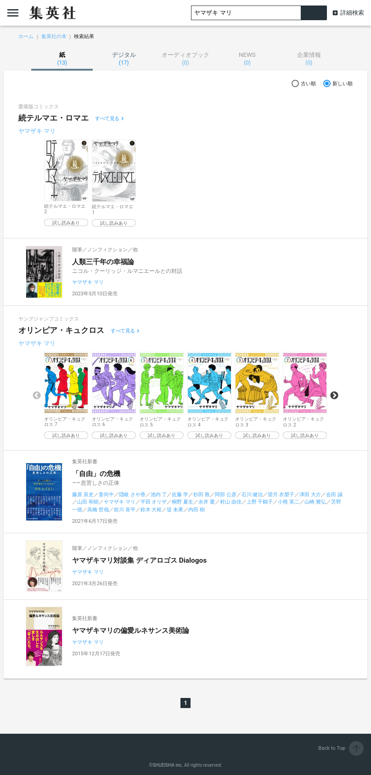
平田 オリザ (154, 502)
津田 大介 (310, 495)
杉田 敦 (201, 495)
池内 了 (159, 495)
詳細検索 (352, 12)
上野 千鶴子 (260, 502)
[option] (66, 183)
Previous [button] (37, 396)
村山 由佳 (231, 502)
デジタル (123, 58)
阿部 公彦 (225, 495)
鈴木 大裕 (151, 510)
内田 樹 (196, 510)
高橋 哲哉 (98, 510)
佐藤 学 (180, 495)
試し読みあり (66, 222)
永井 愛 (206, 502)
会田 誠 (334, 495)
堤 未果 (175, 510)
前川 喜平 (124, 510)
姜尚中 (106, 495)
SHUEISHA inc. (167, 765)
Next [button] (334, 396)
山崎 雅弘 (315, 502)
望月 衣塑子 (281, 495)
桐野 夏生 (182, 502)
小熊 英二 (288, 502)
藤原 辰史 (83, 495)
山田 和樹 (88, 502)
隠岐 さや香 (132, 495)
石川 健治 (252, 495)
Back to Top (341, 748)
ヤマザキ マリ (37, 130)
